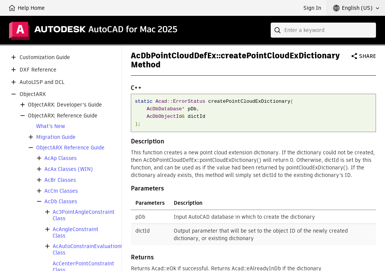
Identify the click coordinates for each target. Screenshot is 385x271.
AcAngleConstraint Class (76, 232)
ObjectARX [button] (33, 94)
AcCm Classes (61, 191)
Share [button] (367, 56)
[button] (356, 8)
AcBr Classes (60, 180)
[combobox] (323, 30)
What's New (50, 126)
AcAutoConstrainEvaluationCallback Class (97, 249)
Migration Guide (56, 137)
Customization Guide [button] (45, 57)
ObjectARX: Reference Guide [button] (62, 116)
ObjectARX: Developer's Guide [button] (65, 105)
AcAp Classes (60, 158)
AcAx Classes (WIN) (68, 169)
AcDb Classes (60, 201)
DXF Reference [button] (38, 70)
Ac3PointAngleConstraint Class (84, 215)
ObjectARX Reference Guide (70, 148)
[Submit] (278, 30)
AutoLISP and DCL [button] (42, 82)
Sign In (312, 8)
